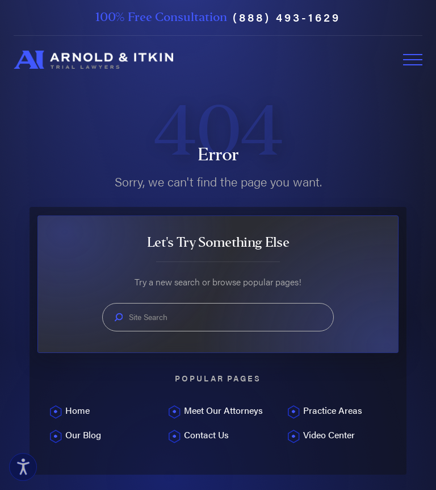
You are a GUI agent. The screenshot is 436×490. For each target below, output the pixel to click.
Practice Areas (332, 410)
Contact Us (206, 434)
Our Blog (83, 434)
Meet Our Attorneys (223, 410)
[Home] (93, 60)
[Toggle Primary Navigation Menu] (412, 59)
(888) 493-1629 (287, 17)
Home (77, 410)
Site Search (148, 317)
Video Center (329, 434)
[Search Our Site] (119, 317)
